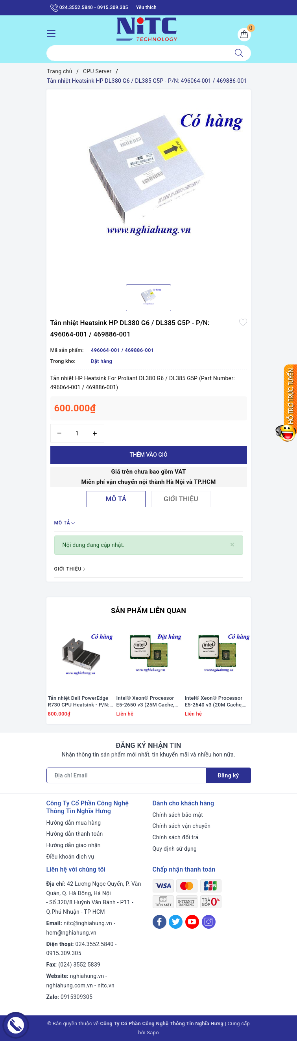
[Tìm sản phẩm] (136, 53)
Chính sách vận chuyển (182, 826)
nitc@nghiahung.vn (88, 923)
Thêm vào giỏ (148, 455)
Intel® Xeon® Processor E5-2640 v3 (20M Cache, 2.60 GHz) (214, 701)
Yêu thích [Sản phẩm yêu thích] (146, 7)
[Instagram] (209, 922)
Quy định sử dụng (175, 849)
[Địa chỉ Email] (126, 775)
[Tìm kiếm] (239, 53)
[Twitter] (176, 922)
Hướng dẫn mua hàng (73, 823)
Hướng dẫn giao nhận (73, 845)
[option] (148, 184)
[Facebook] (159, 922)
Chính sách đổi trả (176, 837)
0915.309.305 (63, 953)
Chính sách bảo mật (178, 815)
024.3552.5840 (95, 944)
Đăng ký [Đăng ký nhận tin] (228, 775)
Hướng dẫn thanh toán (74, 834)
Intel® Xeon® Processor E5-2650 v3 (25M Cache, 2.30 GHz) (145, 701)
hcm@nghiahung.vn (71, 932)
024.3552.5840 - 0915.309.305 (89, 8)
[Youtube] (192, 922)
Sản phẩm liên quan (148, 610)
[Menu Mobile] (53, 32)
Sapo (153, 1032)
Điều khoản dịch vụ (70, 856)
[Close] (232, 545)
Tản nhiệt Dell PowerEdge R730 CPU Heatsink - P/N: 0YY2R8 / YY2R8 (79, 701)
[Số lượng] (77, 433)
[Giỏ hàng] (244, 34)
